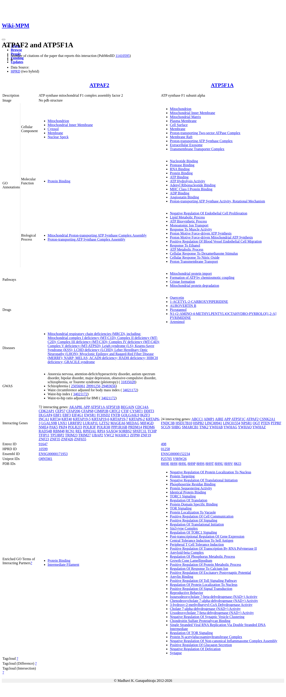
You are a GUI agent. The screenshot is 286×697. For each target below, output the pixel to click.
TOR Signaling (180, 508)
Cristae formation (182, 281)
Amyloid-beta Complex (187, 552)
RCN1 (70, 431)
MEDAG (132, 423)
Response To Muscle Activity (191, 229)
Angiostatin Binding (184, 197)
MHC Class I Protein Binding (191, 189)
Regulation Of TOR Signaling (191, 633)
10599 (43, 449)
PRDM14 (135, 427)
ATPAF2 (99, 85)
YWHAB (216, 427)
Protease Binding (182, 165)
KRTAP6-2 (137, 419)
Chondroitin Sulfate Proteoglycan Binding (200, 621)
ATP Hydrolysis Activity (187, 181)
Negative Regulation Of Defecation (195, 649)
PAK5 (53, 427)
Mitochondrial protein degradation (194, 285)
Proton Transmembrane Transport (194, 261)
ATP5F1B (112, 407)
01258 (165, 449)
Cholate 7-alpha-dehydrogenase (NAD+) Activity (205, 609)
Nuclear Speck (58, 137)
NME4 (43, 427)
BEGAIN (127, 407)
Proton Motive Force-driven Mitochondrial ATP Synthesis (211, 237)
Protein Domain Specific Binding (194, 504)
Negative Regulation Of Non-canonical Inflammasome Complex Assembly (223, 641)
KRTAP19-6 (100, 419)
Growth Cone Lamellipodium (191, 560)
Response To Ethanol (185, 245)
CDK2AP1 (46, 411)
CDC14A (142, 407)
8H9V (228, 464)
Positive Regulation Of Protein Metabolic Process (205, 564)
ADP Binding (179, 193)
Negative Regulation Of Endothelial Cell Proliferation (208, 213)
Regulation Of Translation (188, 500)
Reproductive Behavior (186, 593)
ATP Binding (179, 177)
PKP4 (63, 427)
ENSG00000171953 (53, 454)
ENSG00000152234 (175, 454)
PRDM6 (149, 427)
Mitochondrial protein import (191, 273)
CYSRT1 (136, 411)
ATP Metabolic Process (186, 249)
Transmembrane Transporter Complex (197, 149)
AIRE (219, 419)
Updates (17, 62)
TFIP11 (44, 435)
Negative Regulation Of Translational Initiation (204, 480)
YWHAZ (259, 427)
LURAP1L (90, 423)
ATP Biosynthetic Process (188, 221)
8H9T (210, 464)
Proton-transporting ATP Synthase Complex (201, 141)
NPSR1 (246, 423)
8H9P (191, 464)
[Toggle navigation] (3, 39)
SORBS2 (125, 431)
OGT (256, 423)
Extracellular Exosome (186, 145)
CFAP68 (87, 411)
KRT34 (55, 419)
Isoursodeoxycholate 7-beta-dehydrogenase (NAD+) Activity (213, 597)
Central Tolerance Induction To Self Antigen (201, 540)
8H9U (219, 464)
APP (86, 407)
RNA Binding (179, 169)
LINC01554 (231, 423)
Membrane (55, 133)
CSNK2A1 (267, 419)
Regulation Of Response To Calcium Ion (199, 568)
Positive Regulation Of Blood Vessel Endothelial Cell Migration (216, 241)
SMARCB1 (190, 427)
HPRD (15, 71)
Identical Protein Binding (188, 492)
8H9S (200, 464)
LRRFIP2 (75, 423)
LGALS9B (49, 423)
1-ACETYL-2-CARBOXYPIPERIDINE (199, 302)
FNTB (115, 415)
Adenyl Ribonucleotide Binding (192, 185)
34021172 (130, 390)
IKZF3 (145, 415)
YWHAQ (245, 427)
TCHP (152, 431)
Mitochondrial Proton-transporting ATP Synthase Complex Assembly (97, 235)
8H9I (174, 464)
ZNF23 (44, 439)
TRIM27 (84, 435)
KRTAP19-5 (82, 419)
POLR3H (103, 427)
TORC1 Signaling (183, 496)
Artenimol (177, 322)
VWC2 (109, 435)
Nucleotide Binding (184, 161)
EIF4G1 (77, 415)
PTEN (265, 423)
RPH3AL (89, 431)
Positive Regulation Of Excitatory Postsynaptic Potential (210, 572)
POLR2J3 (75, 427)
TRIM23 (71, 435)
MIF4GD (147, 423)
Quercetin (177, 298)
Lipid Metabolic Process (187, 217)
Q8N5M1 (45, 459)
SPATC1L (139, 431)
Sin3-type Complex (184, 528)
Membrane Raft (181, 137)
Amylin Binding (181, 576)
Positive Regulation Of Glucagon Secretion (201, 645)
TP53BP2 (57, 435)
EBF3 (67, 415)
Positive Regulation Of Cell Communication (201, 516)
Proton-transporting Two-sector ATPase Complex (205, 133)
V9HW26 (180, 459)
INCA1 (44, 419)
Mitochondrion (58, 121)
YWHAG (230, 427)
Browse (16, 50)
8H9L (183, 464)
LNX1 (62, 423)
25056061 (78, 386)
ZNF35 (55, 439)
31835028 (128, 382)
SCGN (165, 427)
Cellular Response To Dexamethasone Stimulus (204, 253)
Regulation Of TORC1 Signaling (193, 532)
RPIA (101, 431)
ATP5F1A (222, 85)
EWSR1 (90, 415)
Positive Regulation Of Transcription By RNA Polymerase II (213, 548)
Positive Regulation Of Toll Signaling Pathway (203, 581)
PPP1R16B (119, 427)
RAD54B (45, 431)
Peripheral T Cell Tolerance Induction (197, 544)
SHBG (176, 427)
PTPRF (276, 423)
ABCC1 (197, 419)
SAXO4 (112, 431)
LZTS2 (104, 423)
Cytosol (53, 129)
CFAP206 (73, 411)
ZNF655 (80, 439)
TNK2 (203, 427)
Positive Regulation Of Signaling (193, 520)
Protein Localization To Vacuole (193, 512)
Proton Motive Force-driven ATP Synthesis (200, 233)
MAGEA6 (117, 423)
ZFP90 (135, 435)
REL (79, 431)
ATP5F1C (238, 419)
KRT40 (66, 419)
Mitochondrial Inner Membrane (70, 125)
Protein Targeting (182, 476)
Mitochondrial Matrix (185, 117)
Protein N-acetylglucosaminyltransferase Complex (206, 637)
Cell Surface (179, 125)
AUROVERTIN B (183, 306)
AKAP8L (76, 407)
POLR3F (89, 427)
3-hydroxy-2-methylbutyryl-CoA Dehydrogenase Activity (211, 605)
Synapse (176, 653)
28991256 (93, 386)
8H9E (165, 464)
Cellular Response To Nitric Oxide (194, 257)
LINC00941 (213, 423)
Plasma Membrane (183, 121)
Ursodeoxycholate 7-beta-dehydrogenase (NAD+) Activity (212, 613)
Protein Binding (59, 181)
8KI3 (237, 464)
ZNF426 (67, 439)
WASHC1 (122, 435)
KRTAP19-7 (119, 419)
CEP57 (60, 411)
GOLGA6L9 (130, 415)
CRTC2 (114, 411)
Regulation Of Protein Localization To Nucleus (203, 585)
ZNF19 (146, 435)
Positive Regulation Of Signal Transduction (201, 589)
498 (163, 444)
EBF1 (57, 415)
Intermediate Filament (63, 564)
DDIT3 (149, 411)
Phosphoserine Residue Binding (192, 484)
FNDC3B (168, 423)
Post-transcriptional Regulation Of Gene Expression (207, 536)
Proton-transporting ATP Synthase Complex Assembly (86, 239)
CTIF (125, 411)
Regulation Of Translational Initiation (197, 524)
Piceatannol (178, 310)
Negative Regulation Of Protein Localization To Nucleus (210, 472)
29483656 (108, 386)
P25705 (166, 459)
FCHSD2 (103, 415)
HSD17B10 (184, 423)
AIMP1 (209, 419)
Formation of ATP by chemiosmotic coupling (202, 277)
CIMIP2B (101, 411)
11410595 (123, 56)
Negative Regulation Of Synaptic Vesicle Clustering (207, 617)
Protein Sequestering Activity (191, 488)
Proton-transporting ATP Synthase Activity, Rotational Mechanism (217, 201)
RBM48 (59, 431)
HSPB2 (198, 423)
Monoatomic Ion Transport (189, 225)
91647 (43, 444)
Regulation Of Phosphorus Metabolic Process (202, 556)
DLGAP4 (45, 415)
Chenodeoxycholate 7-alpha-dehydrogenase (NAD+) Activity (214, 601)
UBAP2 (97, 435)
